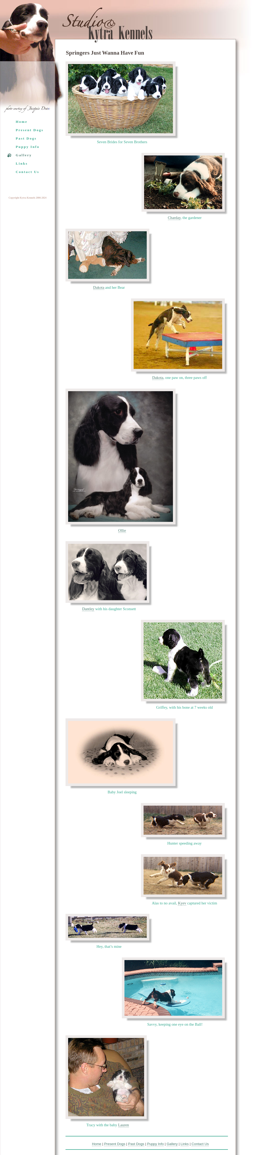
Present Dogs (29, 130)
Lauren (123, 1125)
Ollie (122, 530)
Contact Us (27, 172)
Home (22, 122)
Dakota (98, 287)
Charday (174, 218)
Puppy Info (28, 147)
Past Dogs (26, 138)
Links (22, 163)
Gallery (24, 155)
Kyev (182, 903)
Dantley (88, 609)
